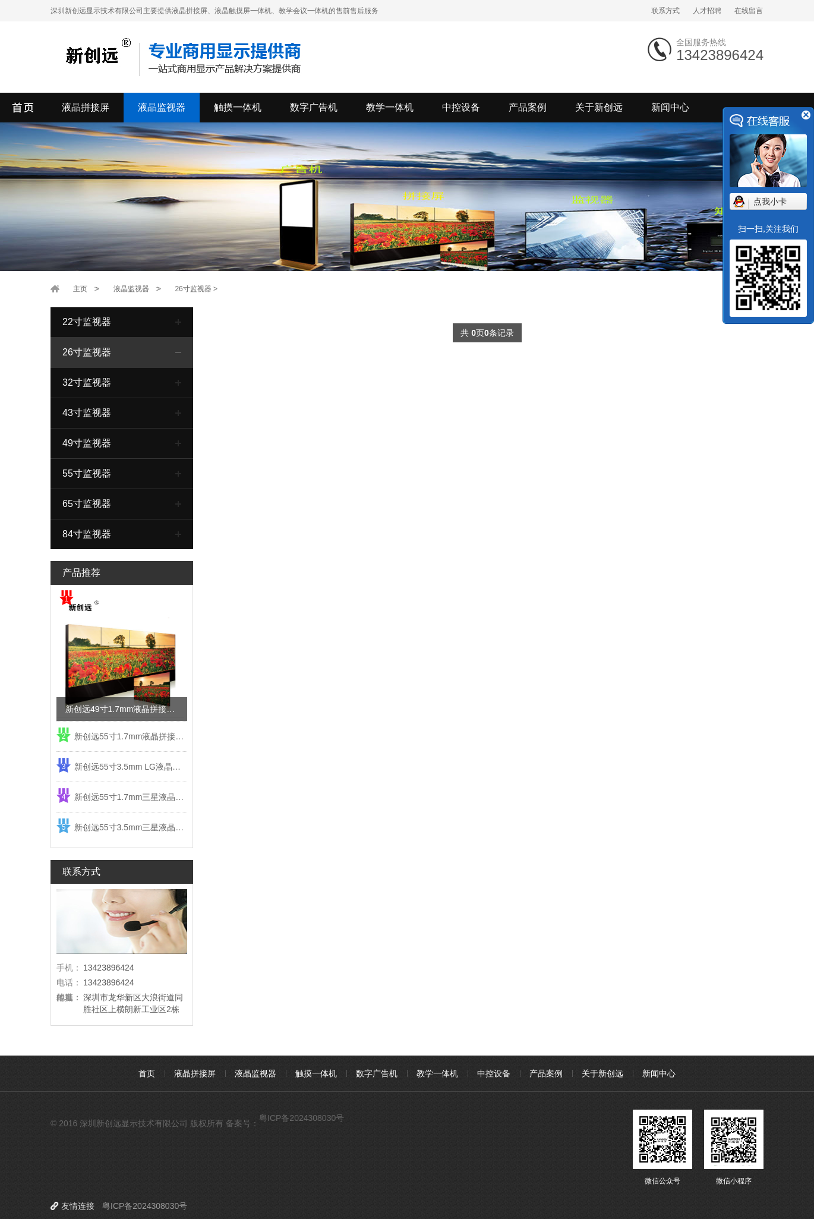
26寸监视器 (193, 289)
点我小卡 (770, 201)
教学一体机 (390, 107)
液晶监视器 (161, 107)
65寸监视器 (86, 504)
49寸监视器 (86, 443)
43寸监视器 (86, 413)
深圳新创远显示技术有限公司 (24, 107)
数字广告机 (313, 107)
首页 (146, 1073)
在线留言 (748, 11)
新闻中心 (670, 107)
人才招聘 (707, 11)
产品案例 (528, 107)
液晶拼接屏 (85, 107)
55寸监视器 (86, 473)
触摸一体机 (237, 107)
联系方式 (665, 11)
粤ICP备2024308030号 (301, 1118)
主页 (80, 289)
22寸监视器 (86, 322)
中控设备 (461, 107)
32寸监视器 (86, 382)
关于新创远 (599, 107)
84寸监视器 (86, 534)
